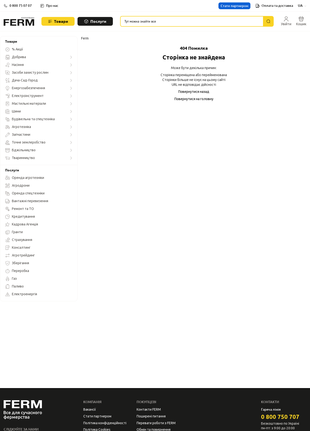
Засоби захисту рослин (26, 72)
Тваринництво (20, 158)
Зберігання (17, 263)
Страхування (18, 240)
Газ (11, 278)
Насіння (14, 65)
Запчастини (17, 134)
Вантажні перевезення (26, 201)
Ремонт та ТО (19, 209)
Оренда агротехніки (24, 178)
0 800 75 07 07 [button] (20, 6)
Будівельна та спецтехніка (30, 119)
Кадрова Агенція (21, 224)
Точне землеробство (25, 142)
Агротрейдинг (20, 255)
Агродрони (17, 185)
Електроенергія (21, 294)
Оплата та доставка (274, 6)
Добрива (15, 57)
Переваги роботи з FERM (156, 423)
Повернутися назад (193, 92)
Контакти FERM (149, 409)
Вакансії (89, 409)
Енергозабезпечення (25, 88)
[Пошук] (268, 21)
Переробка (17, 271)
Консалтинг (18, 247)
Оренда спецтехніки (25, 193)
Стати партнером (234, 6)
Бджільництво (20, 150)
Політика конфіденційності (104, 423)
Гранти (14, 232)
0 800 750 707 (280, 417)
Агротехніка (18, 127)
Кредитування (20, 216)
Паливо (14, 286)
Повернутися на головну (193, 99)
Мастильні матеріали (25, 103)
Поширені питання (151, 416)
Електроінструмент (24, 96)
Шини (13, 111)
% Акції (14, 49)
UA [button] (302, 6)
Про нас (52, 6)
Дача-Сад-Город (21, 80)
